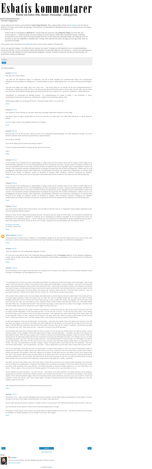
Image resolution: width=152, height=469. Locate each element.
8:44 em (14, 160)
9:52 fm (14, 248)
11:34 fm (14, 268)
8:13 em (14, 73)
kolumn (74, 25)
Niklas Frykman (11, 235)
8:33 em (14, 110)
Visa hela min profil (14, 463)
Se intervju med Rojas (12, 224)
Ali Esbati (13, 457)
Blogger (49, 467)
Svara (7, 104)
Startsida (46, 448)
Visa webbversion (46, 452)
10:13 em (19, 235)
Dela (4, 62)
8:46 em (14, 183)
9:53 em (14, 206)
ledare (28, 44)
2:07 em (14, 394)
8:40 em (14, 131)
